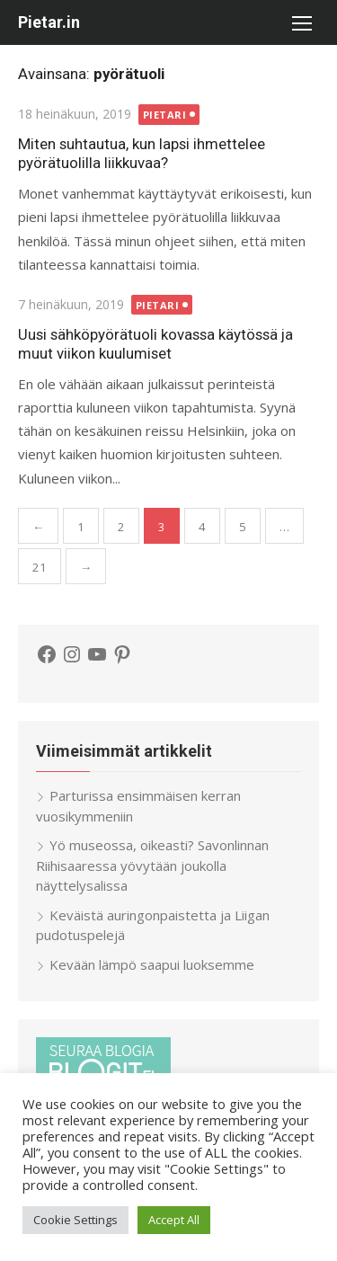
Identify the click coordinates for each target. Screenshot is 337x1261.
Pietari (165, 114)
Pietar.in (49, 22)
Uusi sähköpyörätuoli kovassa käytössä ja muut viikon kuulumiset (155, 343)
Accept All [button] (174, 1220)
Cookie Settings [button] (75, 1220)
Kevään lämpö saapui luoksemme (151, 964)
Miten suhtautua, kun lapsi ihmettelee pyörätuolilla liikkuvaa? (141, 153)
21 (39, 567)
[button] (301, 22)
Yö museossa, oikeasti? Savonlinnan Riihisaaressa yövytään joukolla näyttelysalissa (152, 865)
